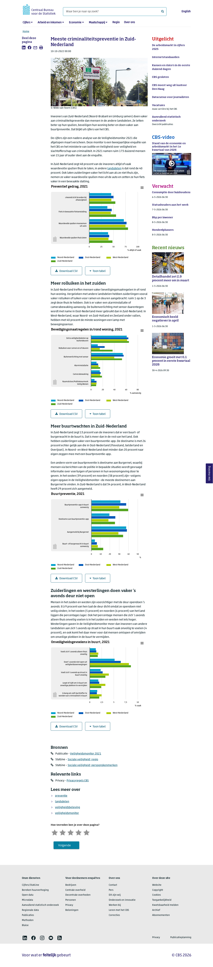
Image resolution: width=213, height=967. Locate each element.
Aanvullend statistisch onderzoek (40, 905)
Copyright (157, 890)
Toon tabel (98, 271)
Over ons (129, 22)
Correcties (114, 915)
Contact (113, 885)
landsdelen (114, 168)
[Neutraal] (71, 832)
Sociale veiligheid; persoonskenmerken (92, 765)
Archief (156, 910)
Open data (27, 895)
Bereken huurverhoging (35, 890)
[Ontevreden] (63, 832)
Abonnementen (161, 915)
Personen (70, 900)
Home (26, 31)
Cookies (156, 895)
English (186, 11)
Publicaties (28, 915)
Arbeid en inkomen (50, 22)
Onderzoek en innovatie (122, 900)
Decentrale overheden (77, 895)
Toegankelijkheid (161, 900)
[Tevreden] (79, 832)
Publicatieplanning (180, 937)
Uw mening (209, 473)
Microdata (27, 900)
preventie (61, 795)
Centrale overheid (75, 890)
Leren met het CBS (119, 910)
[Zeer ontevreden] (55, 832)
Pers (111, 890)
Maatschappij (97, 22)
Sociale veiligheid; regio (83, 759)
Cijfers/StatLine (30, 885)
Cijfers (26, 22)
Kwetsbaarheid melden (165, 905)
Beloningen (71, 910)
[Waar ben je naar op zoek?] (114, 11)
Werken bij (115, 905)
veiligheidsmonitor (67, 813)
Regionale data (30, 910)
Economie (75, 22)
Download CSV (66, 271)
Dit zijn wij (115, 895)
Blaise (25, 925)
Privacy (69, 905)
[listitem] (24, 47)
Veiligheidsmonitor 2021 (85, 753)
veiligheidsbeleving (67, 807)
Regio (116, 22)
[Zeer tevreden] (86, 832)
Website (156, 885)
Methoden (27, 920)
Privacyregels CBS (78, 780)
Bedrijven (70, 885)
